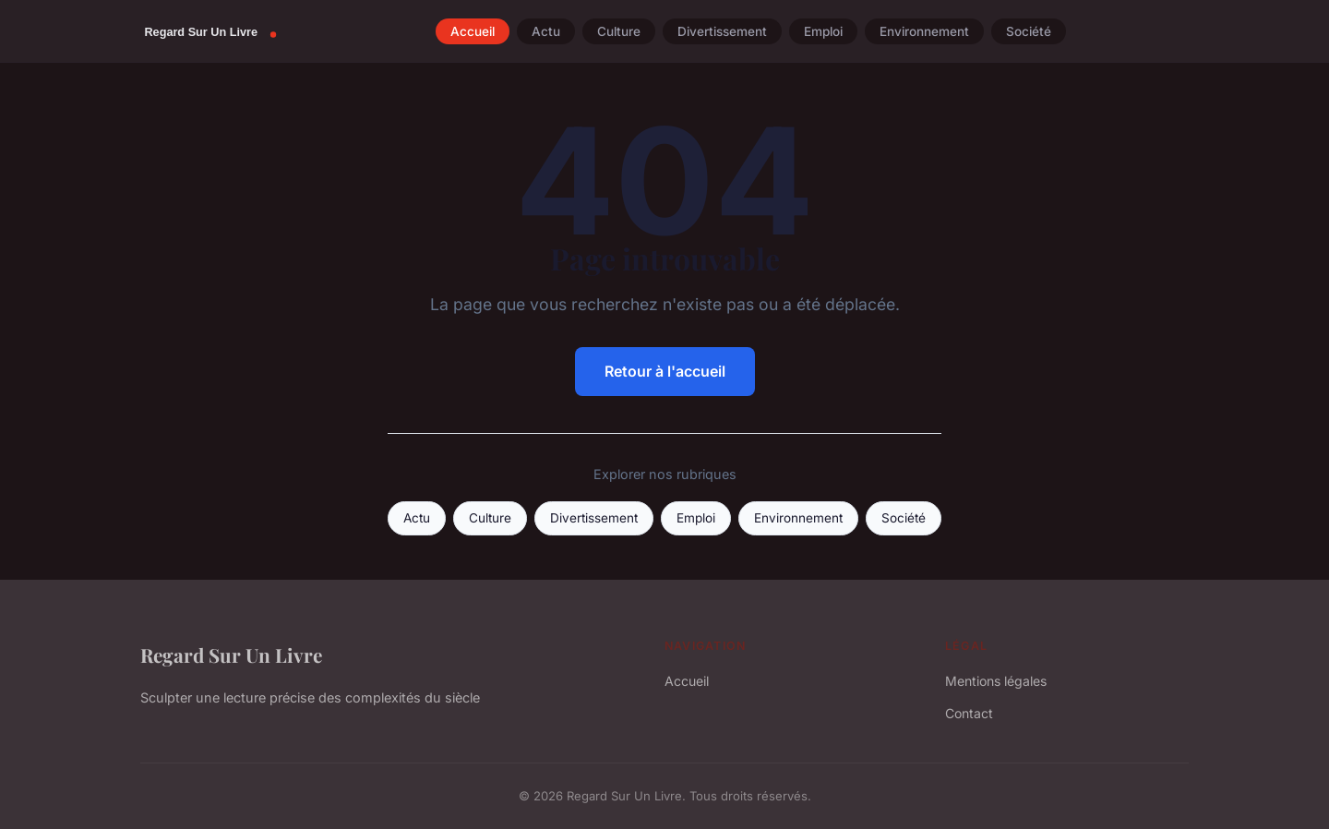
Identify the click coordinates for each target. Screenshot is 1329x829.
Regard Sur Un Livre (231, 654)
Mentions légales (996, 681)
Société (1028, 31)
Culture (619, 31)
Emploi (823, 31)
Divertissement (722, 31)
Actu (546, 31)
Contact (969, 713)
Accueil (472, 31)
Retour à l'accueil (665, 371)
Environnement (924, 31)
